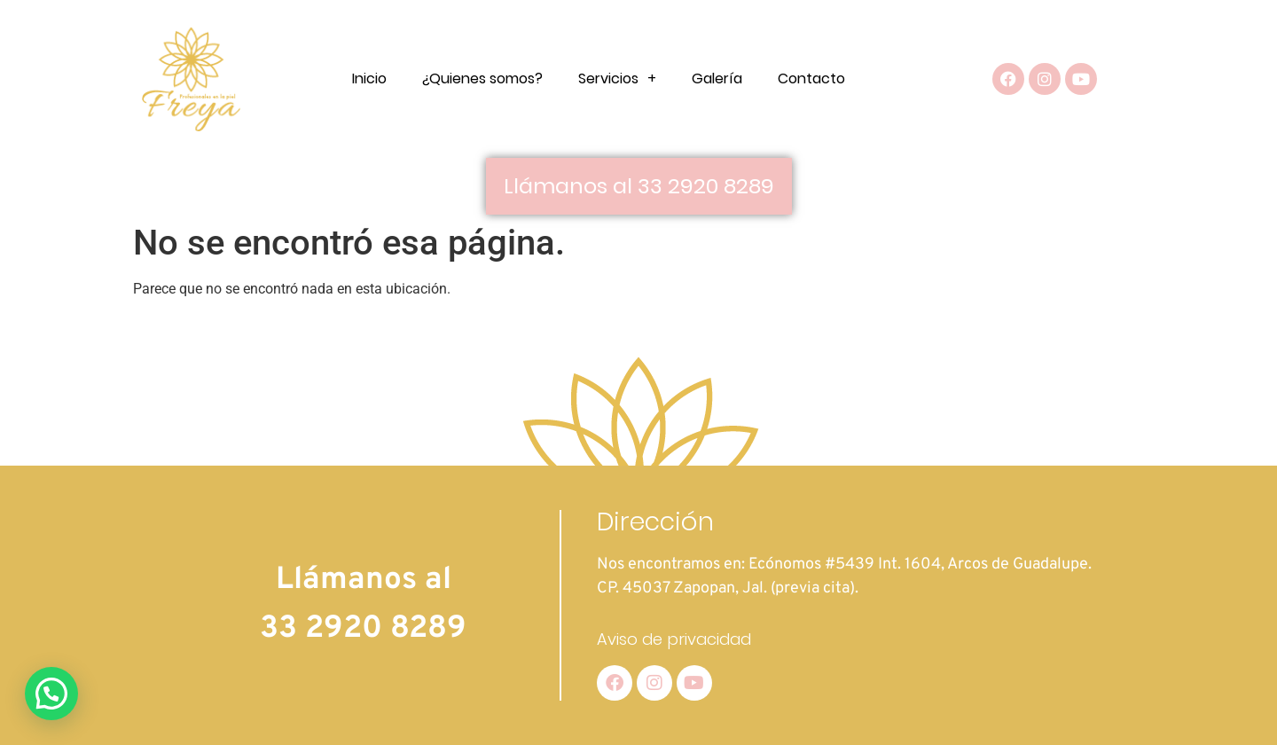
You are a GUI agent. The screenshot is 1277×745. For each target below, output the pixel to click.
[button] (51, 693)
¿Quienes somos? (482, 78)
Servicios (617, 79)
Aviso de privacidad (674, 639)
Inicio (369, 78)
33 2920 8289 (363, 628)
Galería (717, 78)
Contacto (811, 78)
